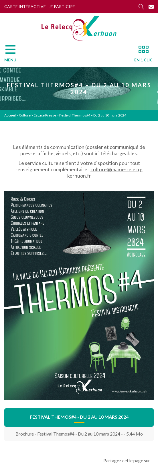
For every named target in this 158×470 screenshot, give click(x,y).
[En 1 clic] (141, 55)
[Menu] (13, 55)
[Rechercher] (141, 6)
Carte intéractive (25, 6)
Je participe (62, 6)
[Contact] (151, 6)
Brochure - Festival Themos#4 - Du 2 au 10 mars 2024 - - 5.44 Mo (79, 433)
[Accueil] (79, 28)
